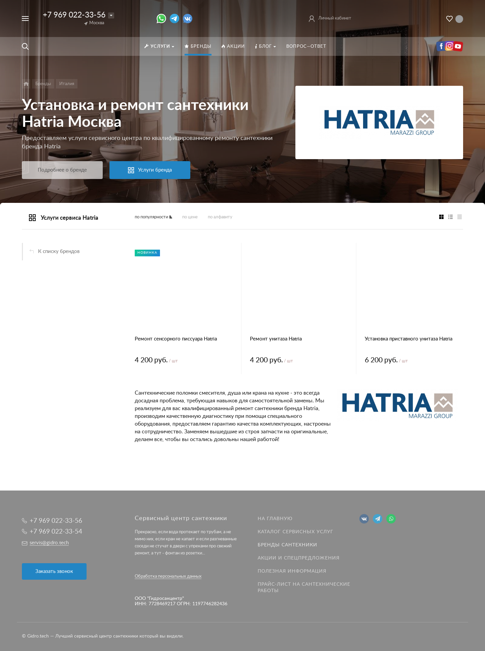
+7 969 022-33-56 (74, 15)
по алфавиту (220, 217)
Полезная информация (292, 571)
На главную (275, 518)
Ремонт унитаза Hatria (276, 338)
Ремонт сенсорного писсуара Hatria (176, 338)
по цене (190, 217)
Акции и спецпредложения (299, 558)
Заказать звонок (54, 571)
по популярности (151, 217)
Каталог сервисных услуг (295, 532)
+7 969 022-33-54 (56, 532)
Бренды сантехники (287, 545)
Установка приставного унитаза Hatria (408, 338)
